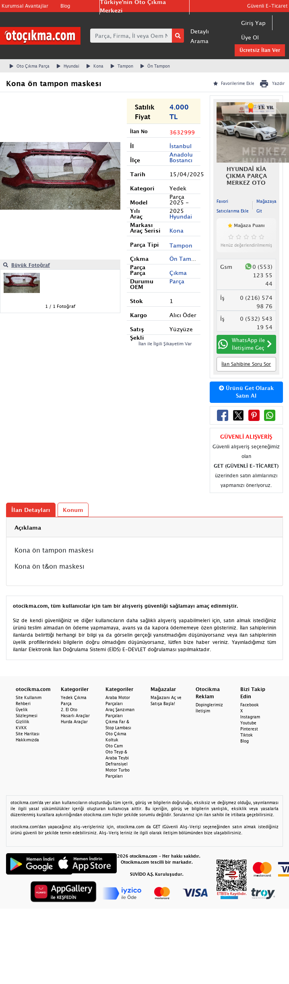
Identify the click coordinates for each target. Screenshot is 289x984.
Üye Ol (250, 37)
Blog (65, 6)
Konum (73, 509)
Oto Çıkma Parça (30, 66)
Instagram (250, 716)
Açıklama (27, 527)
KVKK (21, 727)
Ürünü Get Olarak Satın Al (246, 392)
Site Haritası (27, 733)
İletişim (203, 710)
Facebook (249, 704)
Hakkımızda (27, 739)
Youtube (248, 722)
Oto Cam (114, 745)
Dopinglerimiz (209, 704)
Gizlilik (22, 721)
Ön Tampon (155, 66)
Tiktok (246, 734)
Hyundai (68, 66)
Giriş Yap (253, 22)
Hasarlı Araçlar (75, 715)
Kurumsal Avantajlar (25, 6)
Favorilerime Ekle (233, 83)
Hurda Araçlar (74, 721)
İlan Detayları (30, 509)
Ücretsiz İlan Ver (259, 50)
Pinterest (249, 728)
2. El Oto (69, 709)
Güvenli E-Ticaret (267, 6)
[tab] (144, 527)
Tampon (122, 66)
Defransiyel (116, 763)
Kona (95, 66)
